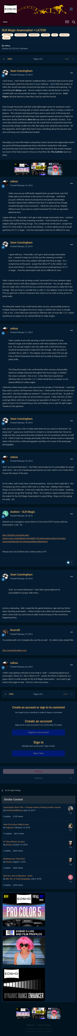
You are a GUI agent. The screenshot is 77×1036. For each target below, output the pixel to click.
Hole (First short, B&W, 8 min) (16, 824)
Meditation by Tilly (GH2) (14, 859)
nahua (7, 45)
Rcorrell (15, 630)
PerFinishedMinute (14, 810)
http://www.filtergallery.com (14, 650)
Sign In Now (38, 753)
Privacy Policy (43, 1025)
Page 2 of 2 (39, 59)
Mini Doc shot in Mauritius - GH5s (17, 876)
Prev (10, 59)
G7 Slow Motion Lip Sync (14, 841)
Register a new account (38, 732)
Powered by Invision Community (38, 1032)
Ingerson (10, 827)
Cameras (24, 48)
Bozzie (9, 845)
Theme (30, 1025)
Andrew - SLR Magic (22, 511)
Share (38, 771)
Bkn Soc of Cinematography (18, 879)
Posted (21, 75)
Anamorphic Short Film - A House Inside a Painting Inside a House (32, 807)
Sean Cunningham (21, 70)
